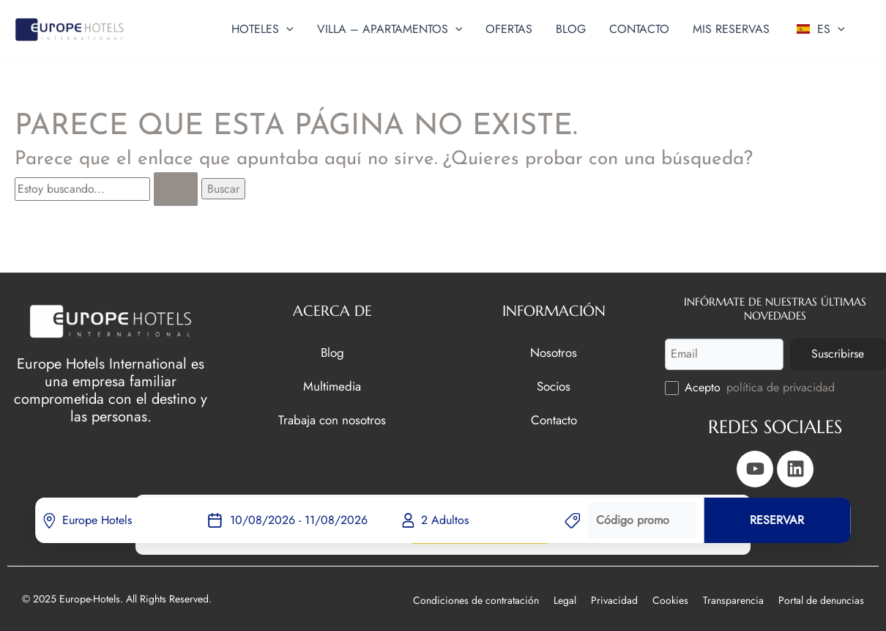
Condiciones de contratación (476, 600)
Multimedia (332, 385)
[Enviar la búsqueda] (176, 189)
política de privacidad (780, 387)
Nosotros (553, 352)
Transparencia (733, 600)
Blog (332, 352)
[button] (286, 29)
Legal (565, 600)
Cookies (670, 600)
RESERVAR (777, 520)
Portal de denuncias (821, 600)
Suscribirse (837, 353)
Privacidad (614, 600)
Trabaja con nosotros (332, 420)
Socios (553, 385)
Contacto (554, 420)
